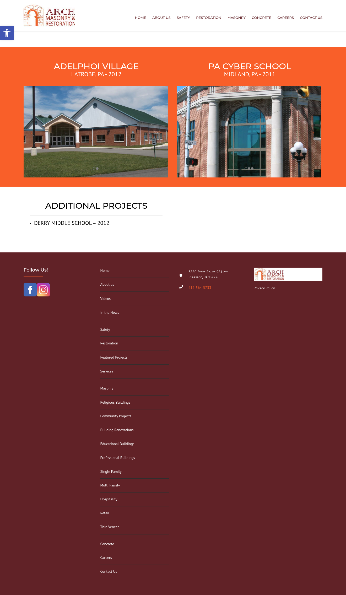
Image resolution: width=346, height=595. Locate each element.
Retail (104, 513)
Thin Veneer (109, 526)
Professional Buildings (117, 457)
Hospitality (108, 499)
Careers (285, 17)
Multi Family (110, 485)
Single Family (111, 471)
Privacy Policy (264, 288)
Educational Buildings (117, 443)
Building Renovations (117, 430)
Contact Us (311, 17)
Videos (105, 298)
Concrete (261, 17)
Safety (183, 17)
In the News (109, 312)
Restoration (208, 17)
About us (161, 17)
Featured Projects (114, 357)
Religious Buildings (115, 402)
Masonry (237, 17)
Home (140, 17)
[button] (7, 33)
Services (106, 371)
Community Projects (115, 416)
